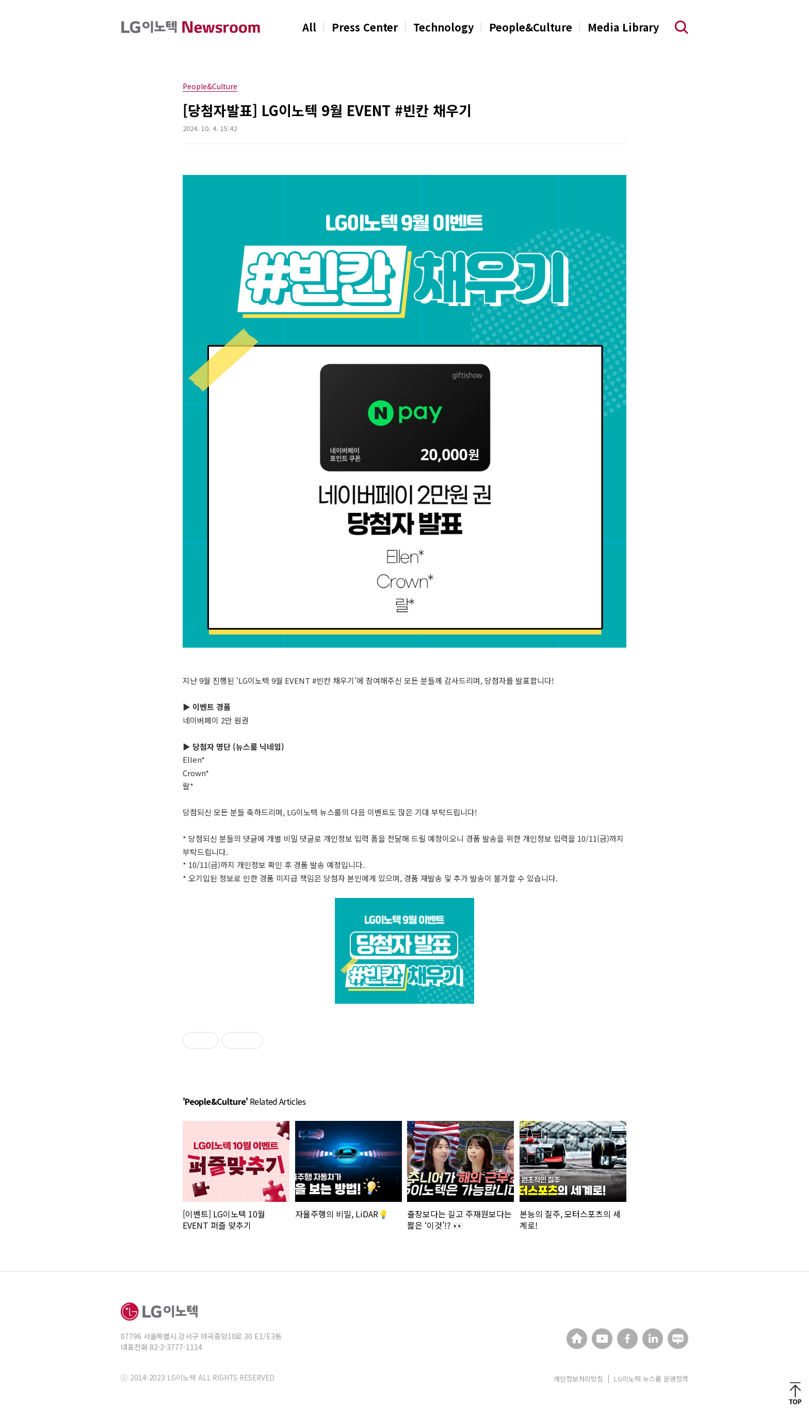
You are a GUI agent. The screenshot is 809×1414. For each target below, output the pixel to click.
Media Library (623, 27)
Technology (443, 27)
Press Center (365, 27)
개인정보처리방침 (578, 1379)
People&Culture (530, 27)
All (309, 27)
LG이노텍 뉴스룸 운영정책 (651, 1379)
